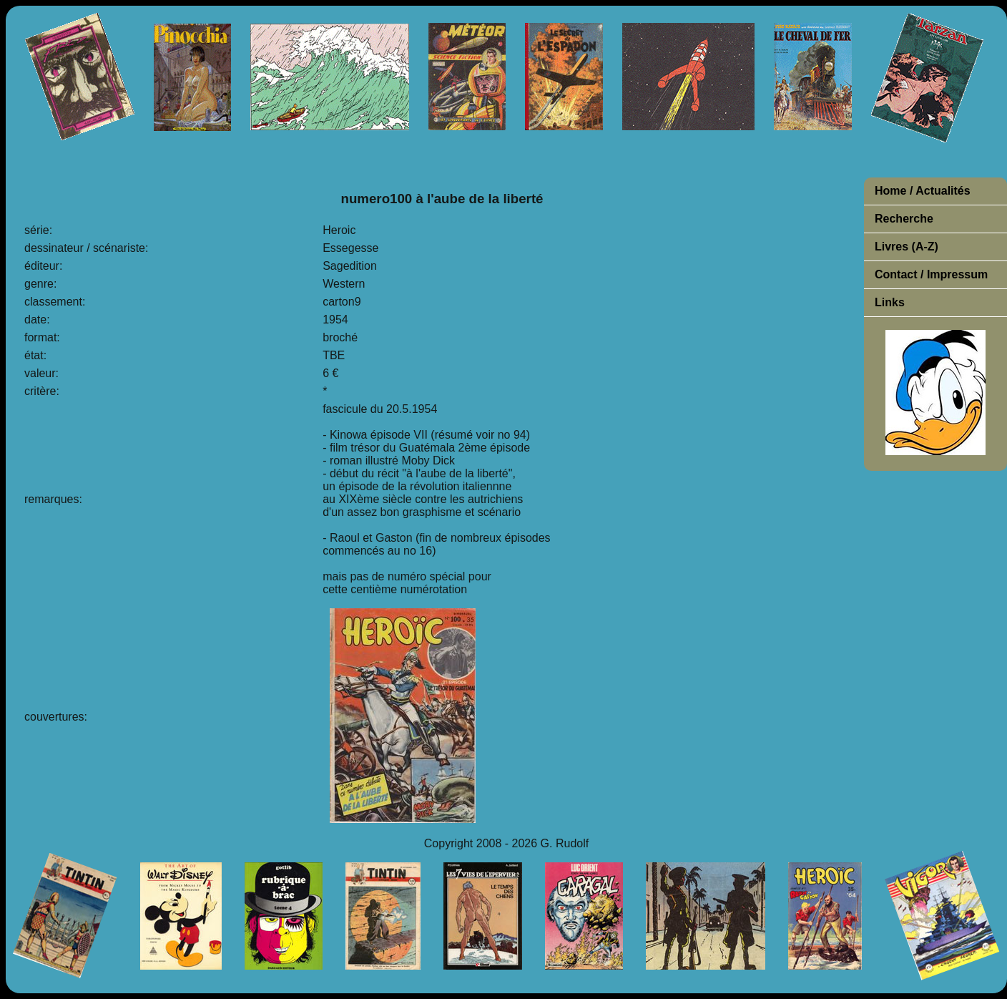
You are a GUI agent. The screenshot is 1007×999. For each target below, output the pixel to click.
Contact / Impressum (931, 274)
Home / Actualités (923, 191)
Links (890, 302)
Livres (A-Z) (906, 246)
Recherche (904, 219)
